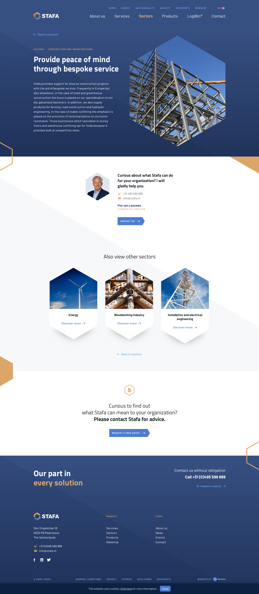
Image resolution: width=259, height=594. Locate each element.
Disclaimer (144, 579)
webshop (201, 8)
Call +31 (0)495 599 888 (205, 476)
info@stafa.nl (131, 198)
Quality (165, 8)
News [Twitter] (159, 533)
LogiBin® (194, 15)
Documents (183, 8)
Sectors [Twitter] (111, 533)
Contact (219, 15)
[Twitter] (49, 560)
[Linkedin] (42, 560)
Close (165, 588)
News (112, 8)
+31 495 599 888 (133, 193)
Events (125, 8)
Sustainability (145, 8)
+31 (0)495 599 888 (50, 546)
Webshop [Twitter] (112, 542)
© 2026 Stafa (42, 579)
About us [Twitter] (161, 528)
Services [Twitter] (112, 528)
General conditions (88, 579)
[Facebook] (36, 560)
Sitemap (127, 579)
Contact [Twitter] (161, 542)
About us (97, 15)
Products (170, 15)
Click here (126, 588)
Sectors (146, 15)
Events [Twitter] (160, 537)
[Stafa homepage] (46, 16)
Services (122, 15)
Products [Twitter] (112, 537)
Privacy (111, 579)
